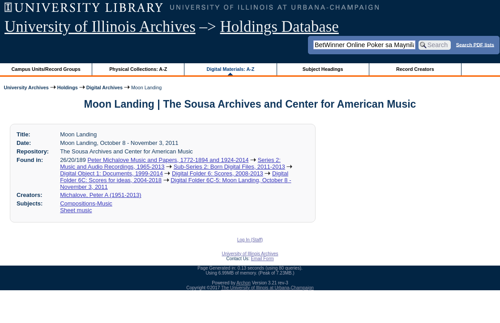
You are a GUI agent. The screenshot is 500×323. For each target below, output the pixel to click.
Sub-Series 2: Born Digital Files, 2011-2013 (229, 166)
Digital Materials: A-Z (230, 69)
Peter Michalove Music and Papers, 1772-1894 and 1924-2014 (167, 160)
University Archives (26, 87)
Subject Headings (323, 69)
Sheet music (76, 210)
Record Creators (415, 69)
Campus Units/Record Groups (46, 69)
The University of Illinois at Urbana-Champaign (267, 287)
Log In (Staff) (250, 239)
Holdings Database (279, 26)
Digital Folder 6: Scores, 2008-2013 (217, 173)
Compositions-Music (86, 203)
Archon (243, 282)
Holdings (67, 87)
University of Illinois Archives (100, 26)
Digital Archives (104, 87)
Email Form (262, 258)
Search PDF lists (475, 44)
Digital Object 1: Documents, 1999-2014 (111, 173)
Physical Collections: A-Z (138, 69)
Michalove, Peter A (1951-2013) (100, 195)
